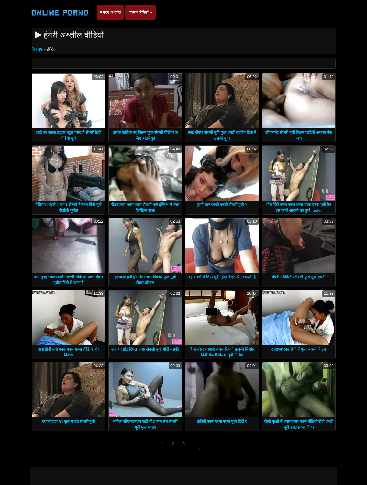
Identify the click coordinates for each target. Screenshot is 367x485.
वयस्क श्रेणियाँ (141, 12)
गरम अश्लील (110, 12)
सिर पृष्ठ (38, 49)
